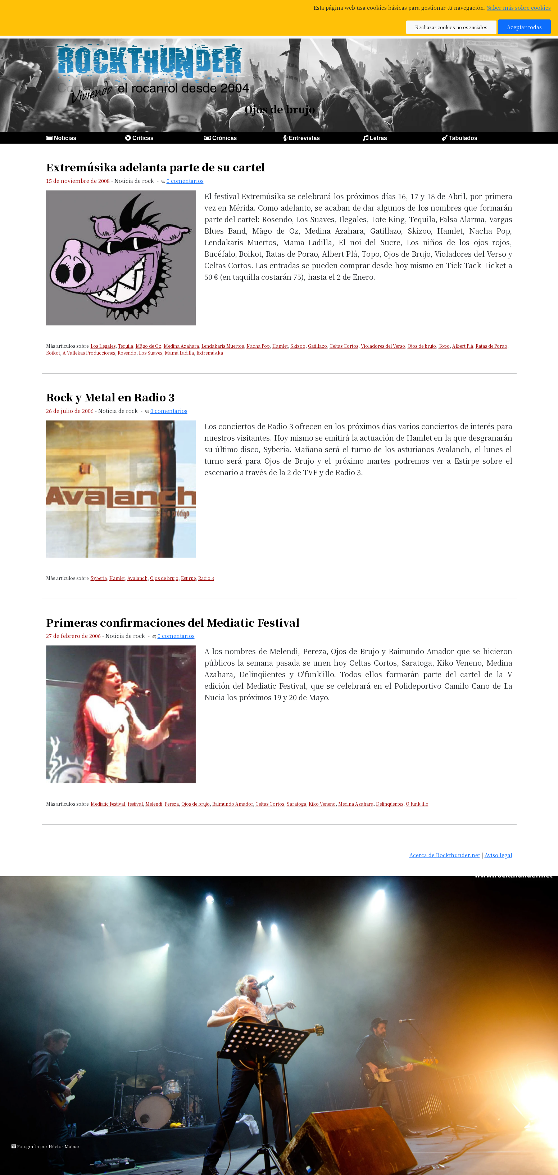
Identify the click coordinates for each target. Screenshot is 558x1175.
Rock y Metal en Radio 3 (110, 397)
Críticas (143, 138)
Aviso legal (498, 855)
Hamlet (280, 346)
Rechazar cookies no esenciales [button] (451, 27)
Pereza (172, 804)
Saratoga (296, 804)
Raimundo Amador (232, 804)
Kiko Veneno (322, 804)
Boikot (53, 353)
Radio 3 (206, 578)
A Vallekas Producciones (89, 353)
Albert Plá (462, 346)
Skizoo (297, 346)
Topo (444, 346)
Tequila (125, 346)
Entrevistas (304, 138)
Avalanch (137, 578)
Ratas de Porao (491, 346)
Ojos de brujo (422, 346)
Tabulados (463, 138)
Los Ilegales (103, 346)
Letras (378, 138)
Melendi (153, 804)
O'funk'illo (417, 804)
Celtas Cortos (344, 346)
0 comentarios (185, 180)
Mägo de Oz (148, 346)
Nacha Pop (258, 346)
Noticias (65, 138)
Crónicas (224, 138)
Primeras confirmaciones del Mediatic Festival (173, 622)
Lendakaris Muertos (222, 346)
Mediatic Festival (108, 804)
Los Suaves (150, 353)
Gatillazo (317, 346)
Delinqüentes (389, 804)
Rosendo (127, 353)
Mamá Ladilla (179, 353)
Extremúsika (209, 353)
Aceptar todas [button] (524, 27)
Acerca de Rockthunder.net (444, 855)
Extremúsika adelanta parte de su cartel (155, 166)
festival (135, 804)
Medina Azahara (181, 346)
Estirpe (188, 578)
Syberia (99, 578)
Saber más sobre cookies (519, 7)
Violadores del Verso (383, 346)
